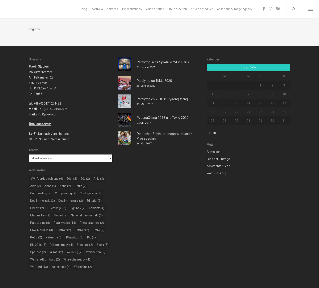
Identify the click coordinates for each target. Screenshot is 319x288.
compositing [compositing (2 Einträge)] (40, 193)
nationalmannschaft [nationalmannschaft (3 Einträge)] (87, 215)
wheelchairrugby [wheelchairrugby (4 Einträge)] (76, 259)
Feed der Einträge (218, 159)
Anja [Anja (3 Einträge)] (98, 178)
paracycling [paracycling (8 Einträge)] (40, 222)
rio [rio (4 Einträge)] (91, 237)
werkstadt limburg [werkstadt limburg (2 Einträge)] (45, 259)
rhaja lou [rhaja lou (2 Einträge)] (75, 237)
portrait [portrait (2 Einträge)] (63, 230)
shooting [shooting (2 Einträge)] (85, 244)
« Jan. (213, 133)
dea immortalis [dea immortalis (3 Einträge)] (42, 200)
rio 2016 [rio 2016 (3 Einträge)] (38, 244)
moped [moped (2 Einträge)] (60, 215)
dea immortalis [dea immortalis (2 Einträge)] (70, 200)
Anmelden (214, 151)
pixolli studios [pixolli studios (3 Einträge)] (41, 230)
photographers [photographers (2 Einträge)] (92, 222)
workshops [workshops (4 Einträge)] (61, 266)
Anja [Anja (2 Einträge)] (35, 186)
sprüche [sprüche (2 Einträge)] (38, 252)
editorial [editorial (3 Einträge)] (94, 200)
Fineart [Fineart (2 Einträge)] (37, 208)
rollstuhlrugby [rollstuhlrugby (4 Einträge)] (61, 244)
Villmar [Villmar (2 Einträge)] (56, 252)
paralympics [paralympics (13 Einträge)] (65, 222)
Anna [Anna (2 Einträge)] (65, 186)
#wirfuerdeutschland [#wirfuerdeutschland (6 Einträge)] (46, 178)
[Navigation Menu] (310, 9)
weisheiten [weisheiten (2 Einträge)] (95, 252)
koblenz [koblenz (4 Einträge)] (96, 208)
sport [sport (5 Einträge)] (102, 244)
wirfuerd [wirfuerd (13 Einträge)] (39, 266)
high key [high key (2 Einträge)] (77, 208)
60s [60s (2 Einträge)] (85, 178)
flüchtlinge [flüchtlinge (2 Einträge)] (56, 208)
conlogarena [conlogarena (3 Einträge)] (90, 193)
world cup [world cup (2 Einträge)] (83, 266)
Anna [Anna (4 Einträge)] (50, 186)
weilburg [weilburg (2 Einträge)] (75, 252)
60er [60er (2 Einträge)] (72, 178)
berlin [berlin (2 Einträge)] (81, 186)
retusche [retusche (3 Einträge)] (54, 237)
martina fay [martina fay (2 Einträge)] (40, 215)
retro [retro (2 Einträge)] (98, 230)
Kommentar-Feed (218, 166)
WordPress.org (216, 173)
